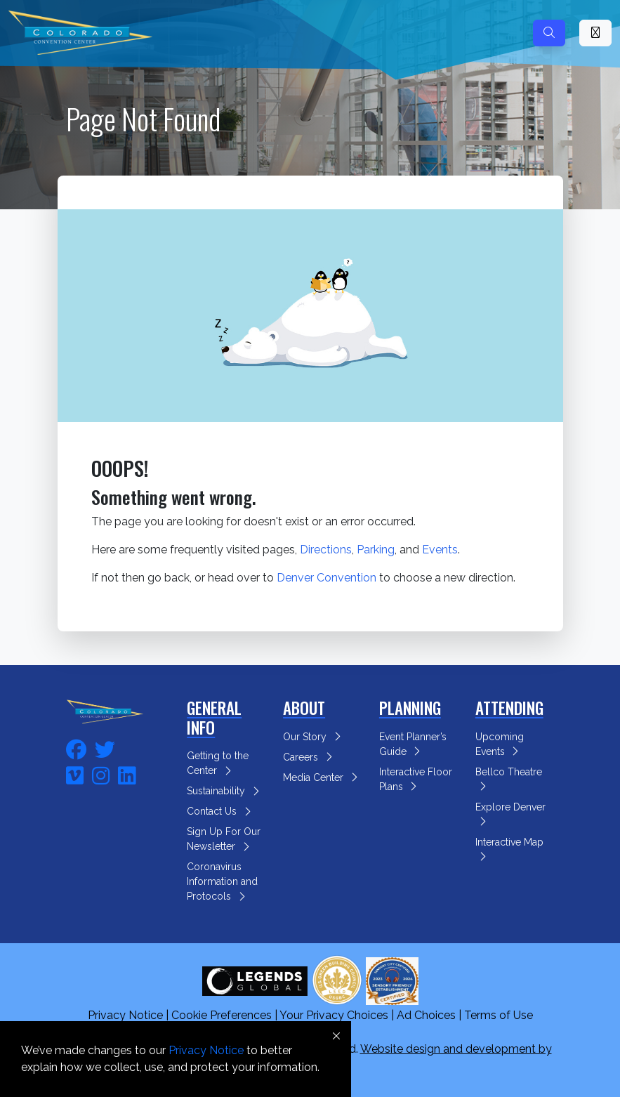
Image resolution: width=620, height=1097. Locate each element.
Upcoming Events (499, 744)
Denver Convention (326, 577)
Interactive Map (510, 847)
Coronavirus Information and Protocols (222, 881)
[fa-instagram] (101, 773)
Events (440, 549)
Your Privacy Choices (333, 1015)
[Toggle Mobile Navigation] (595, 33)
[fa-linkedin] (127, 773)
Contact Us (221, 811)
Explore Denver (511, 811)
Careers (309, 757)
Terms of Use (498, 1015)
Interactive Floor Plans (415, 779)
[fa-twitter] (105, 748)
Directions (326, 549)
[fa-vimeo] (75, 773)
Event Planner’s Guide (413, 744)
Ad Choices (426, 1015)
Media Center (322, 777)
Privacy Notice (125, 1015)
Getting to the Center (218, 763)
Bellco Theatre (510, 776)
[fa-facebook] (76, 748)
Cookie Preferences (221, 1015)
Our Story (314, 736)
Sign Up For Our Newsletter (223, 839)
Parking (376, 549)
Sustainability (225, 790)
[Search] (549, 33)
